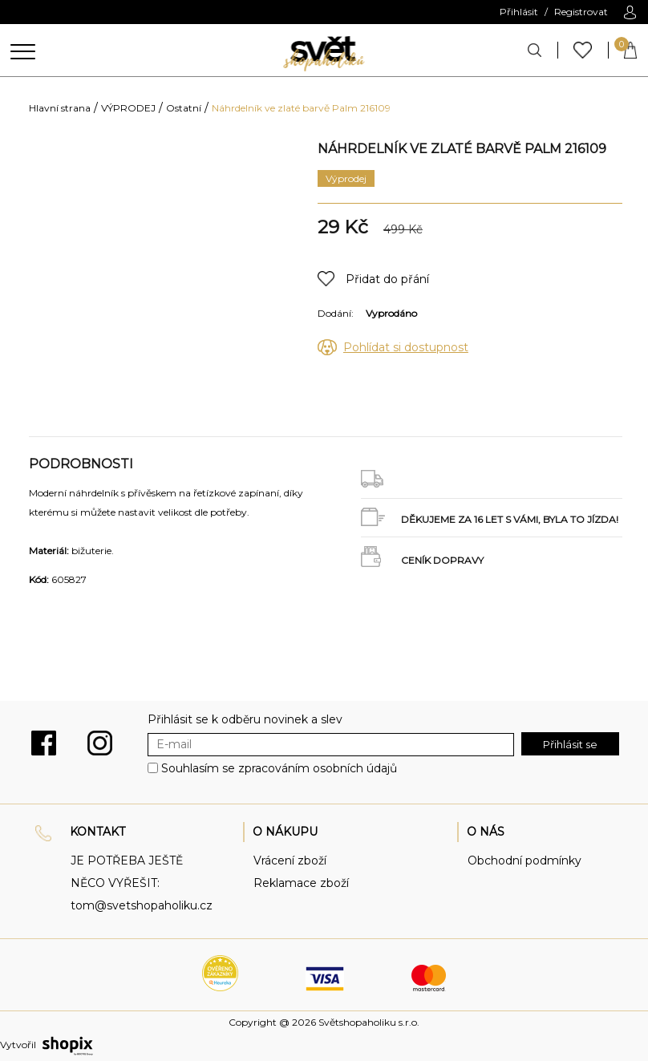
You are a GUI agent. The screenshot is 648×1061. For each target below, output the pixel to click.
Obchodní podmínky (524, 860)
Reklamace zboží (301, 883)
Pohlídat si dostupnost (405, 347)
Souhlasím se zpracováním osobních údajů (279, 768)
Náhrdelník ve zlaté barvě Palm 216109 (301, 108)
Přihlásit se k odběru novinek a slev (245, 719)
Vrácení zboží (289, 860)
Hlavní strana (60, 108)
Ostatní (183, 108)
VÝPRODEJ (128, 108)
